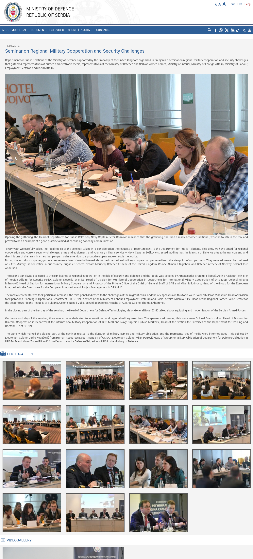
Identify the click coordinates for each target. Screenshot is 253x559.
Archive (86, 30)
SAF (24, 30)
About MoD (10, 30)
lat (240, 4)
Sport (72, 30)
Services (57, 30)
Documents (39, 30)
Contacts (103, 30)
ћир (233, 4)
